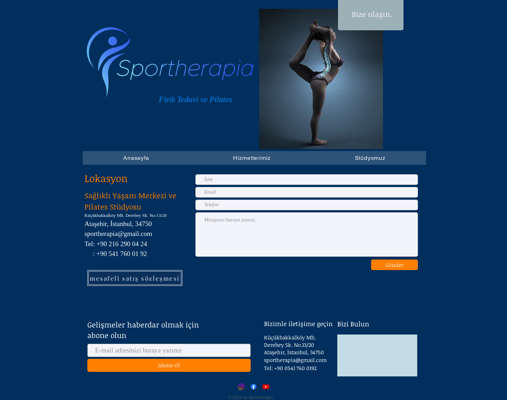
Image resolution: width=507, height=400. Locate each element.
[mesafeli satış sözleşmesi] (134, 278)
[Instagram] (241, 386)
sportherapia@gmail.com (295, 359)
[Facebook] (253, 386)
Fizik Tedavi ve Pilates (196, 99)
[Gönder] (394, 265)
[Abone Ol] (169, 365)
